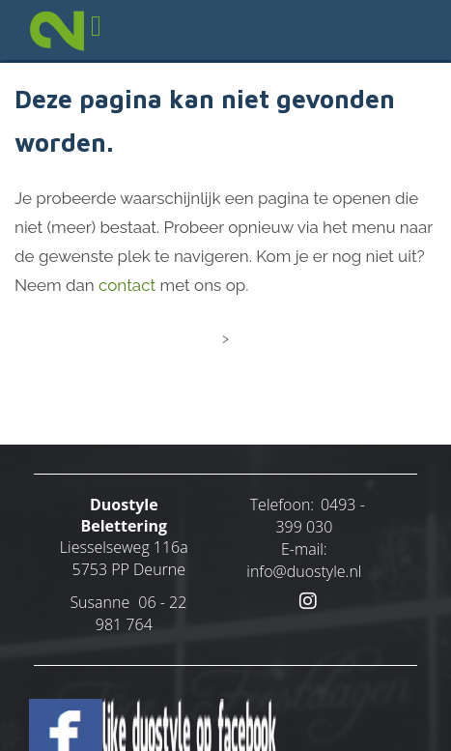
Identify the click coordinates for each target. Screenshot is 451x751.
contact (127, 285)
